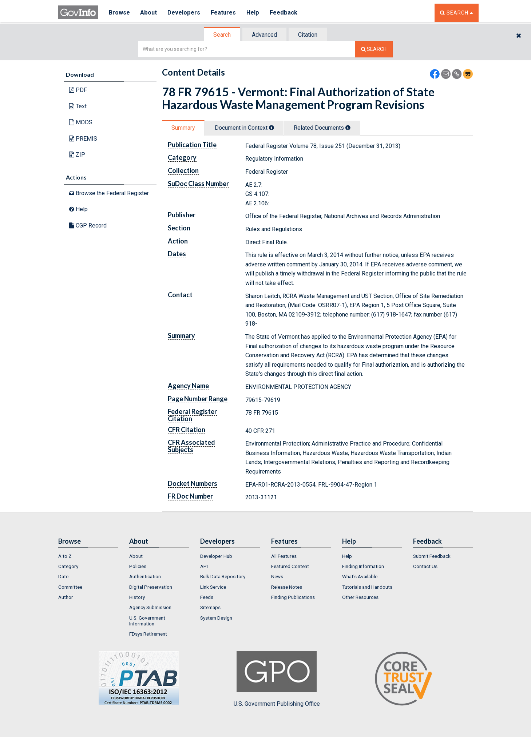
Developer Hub (216, 556)
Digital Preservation (150, 587)
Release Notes (286, 587)
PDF (78, 89)
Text (78, 106)
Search (222, 34)
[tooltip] (271, 127)
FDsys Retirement (148, 634)
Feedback (284, 12)
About (149, 12)
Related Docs (322, 127)
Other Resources (360, 597)
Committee (70, 587)
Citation (307, 34)
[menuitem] (88, 556)
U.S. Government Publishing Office (277, 679)
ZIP (77, 154)
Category (68, 566)
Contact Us (425, 566)
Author (65, 597)
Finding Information (363, 566)
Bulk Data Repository (222, 576)
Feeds (206, 597)
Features (224, 12)
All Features (284, 556)
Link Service (213, 587)
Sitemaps (210, 607)
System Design (216, 618)
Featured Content (290, 566)
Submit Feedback (432, 556)
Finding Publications (293, 597)
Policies (137, 566)
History (137, 597)
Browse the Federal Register (109, 193)
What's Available (359, 576)
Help (253, 12)
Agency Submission (150, 607)
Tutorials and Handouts (367, 587)
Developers (184, 12)
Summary (183, 127)
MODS (80, 122)
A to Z (65, 556)
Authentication (145, 576)
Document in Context (244, 127)
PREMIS (83, 138)
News (277, 576)
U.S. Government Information (147, 621)
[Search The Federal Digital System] (374, 49)
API (204, 566)
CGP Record (88, 225)
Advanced (264, 34)
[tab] (222, 35)
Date (63, 576)
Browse (119, 12)
